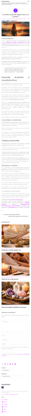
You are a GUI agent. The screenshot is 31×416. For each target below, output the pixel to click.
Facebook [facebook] (4, 399)
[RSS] (14, 21)
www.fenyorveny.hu (19, 199)
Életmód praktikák (8, 276)
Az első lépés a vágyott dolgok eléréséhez (11, 214)
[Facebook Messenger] (5, 21)
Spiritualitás (24, 18)
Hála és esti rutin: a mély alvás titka (10, 279)
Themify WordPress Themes (13, 394)
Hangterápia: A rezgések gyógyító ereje (11, 250)
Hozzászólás (5, 321)
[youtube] (15, 363)
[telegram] (10, 363)
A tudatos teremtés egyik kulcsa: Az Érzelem (15, 15)
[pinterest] (5, 363)
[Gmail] (10, 21)
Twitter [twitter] (4, 409)
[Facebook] (2, 21)
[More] (16, 21)
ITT (14, 44)
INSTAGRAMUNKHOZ (6, 205)
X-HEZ (24, 205)
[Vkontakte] (12, 21)
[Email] (9, 21)
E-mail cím (5, 339)
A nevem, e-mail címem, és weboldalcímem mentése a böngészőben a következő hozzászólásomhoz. (15, 348)
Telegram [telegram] (4, 406)
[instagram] (8, 363)
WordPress (7, 394)
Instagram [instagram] (5, 404)
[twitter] (13, 363)
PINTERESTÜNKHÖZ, (25, 204)
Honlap (4, 343)
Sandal (3, 18)
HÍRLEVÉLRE (12, 207)
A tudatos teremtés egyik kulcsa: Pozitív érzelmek (18, 216)
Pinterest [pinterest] (4, 401)
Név (4, 335)
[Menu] (28, 1)
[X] (7, 21)
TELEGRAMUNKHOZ (16, 205)
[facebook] (3, 363)
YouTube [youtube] (4, 411)
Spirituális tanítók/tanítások (16, 18)
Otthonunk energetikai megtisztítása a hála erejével (14, 307)
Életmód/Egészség (21, 276)
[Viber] (13, 21)
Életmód (3, 276)
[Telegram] (6, 21)
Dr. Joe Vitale (8, 18)
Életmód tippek (15, 276)
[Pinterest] (3, 21)
